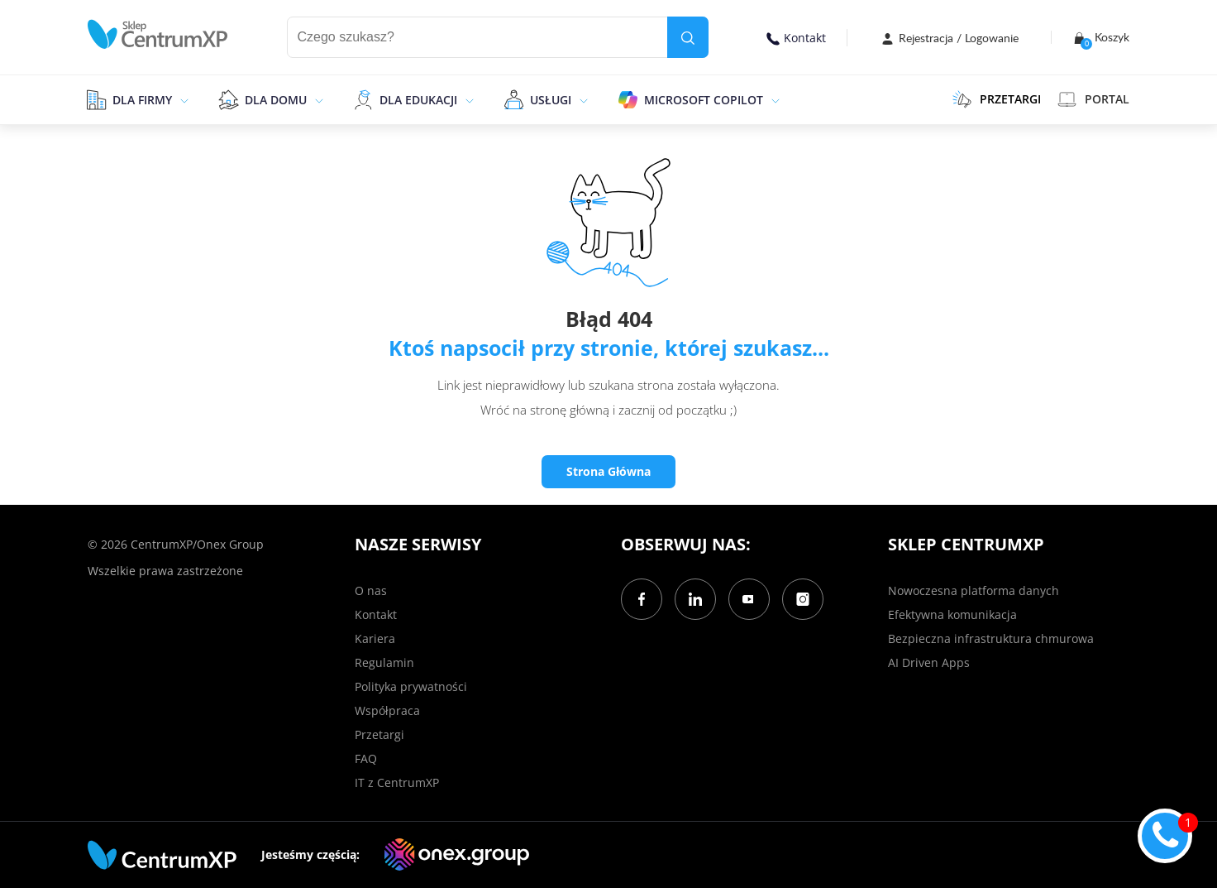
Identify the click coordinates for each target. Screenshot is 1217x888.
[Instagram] (802, 599)
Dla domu (276, 100)
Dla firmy (142, 100)
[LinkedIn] (695, 599)
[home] (158, 34)
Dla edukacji (418, 100)
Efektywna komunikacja (952, 614)
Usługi (550, 100)
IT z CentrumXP (397, 782)
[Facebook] (641, 599)
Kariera (375, 638)
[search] (688, 37)
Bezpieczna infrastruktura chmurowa (991, 638)
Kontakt (796, 38)
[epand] (182, 99)
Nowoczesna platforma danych (973, 590)
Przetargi (379, 734)
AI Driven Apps (929, 662)
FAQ (366, 758)
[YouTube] (749, 599)
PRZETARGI (996, 99)
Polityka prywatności (411, 686)
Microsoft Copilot (703, 100)
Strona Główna (608, 471)
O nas (371, 590)
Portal (1093, 99)
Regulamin (384, 662)
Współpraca (387, 710)
